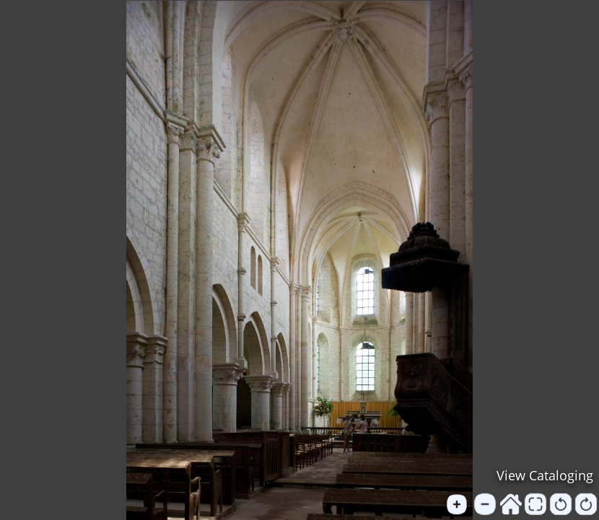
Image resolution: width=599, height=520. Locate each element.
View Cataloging (545, 475)
